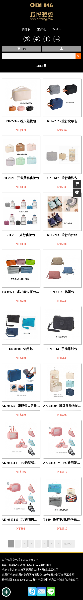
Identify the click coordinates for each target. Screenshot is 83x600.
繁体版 (41, 29)
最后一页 (68, 543)
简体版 (26, 29)
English (56, 29)
